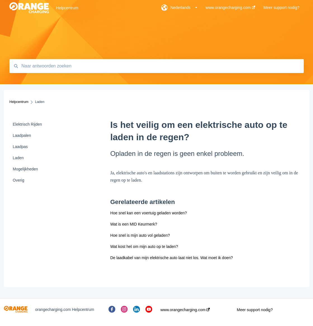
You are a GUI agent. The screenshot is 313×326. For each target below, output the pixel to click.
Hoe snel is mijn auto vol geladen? (140, 235)
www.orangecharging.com (185, 310)
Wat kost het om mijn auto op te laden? (144, 246)
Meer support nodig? (255, 310)
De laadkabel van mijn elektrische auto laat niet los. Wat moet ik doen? (171, 257)
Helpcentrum (67, 8)
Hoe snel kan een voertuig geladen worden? (148, 213)
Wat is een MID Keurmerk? (133, 224)
